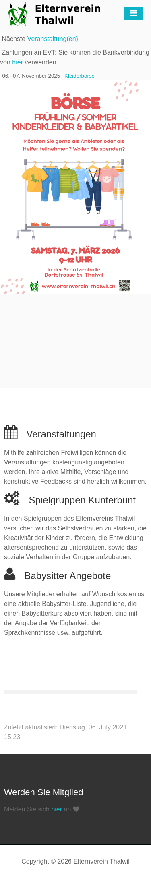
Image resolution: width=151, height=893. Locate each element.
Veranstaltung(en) (52, 38)
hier (17, 62)
